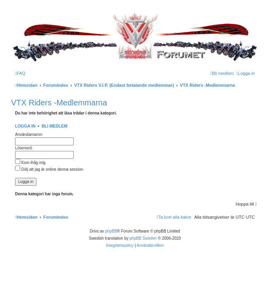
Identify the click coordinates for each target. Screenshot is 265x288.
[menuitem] (20, 73)
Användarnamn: (29, 134)
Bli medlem (54, 126)
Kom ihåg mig (30, 162)
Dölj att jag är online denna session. (49, 169)
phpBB (111, 231)
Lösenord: (23, 148)
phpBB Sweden (143, 238)
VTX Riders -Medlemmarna (59, 102)
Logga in (25, 126)
